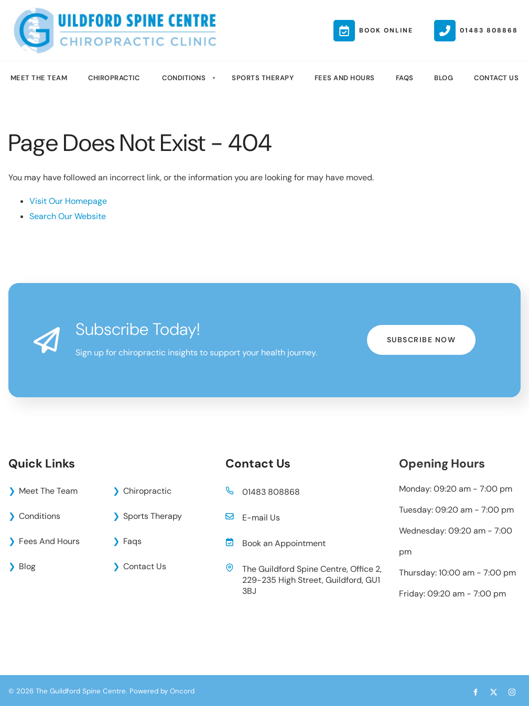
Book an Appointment (284, 543)
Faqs (405, 77)
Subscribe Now (421, 333)
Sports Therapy (263, 77)
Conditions (184, 77)
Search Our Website (67, 216)
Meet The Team (39, 77)
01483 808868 (271, 491)
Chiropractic (113, 77)
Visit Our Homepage (68, 201)
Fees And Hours (345, 77)
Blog (443, 77)
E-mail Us (261, 517)
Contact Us (496, 77)
